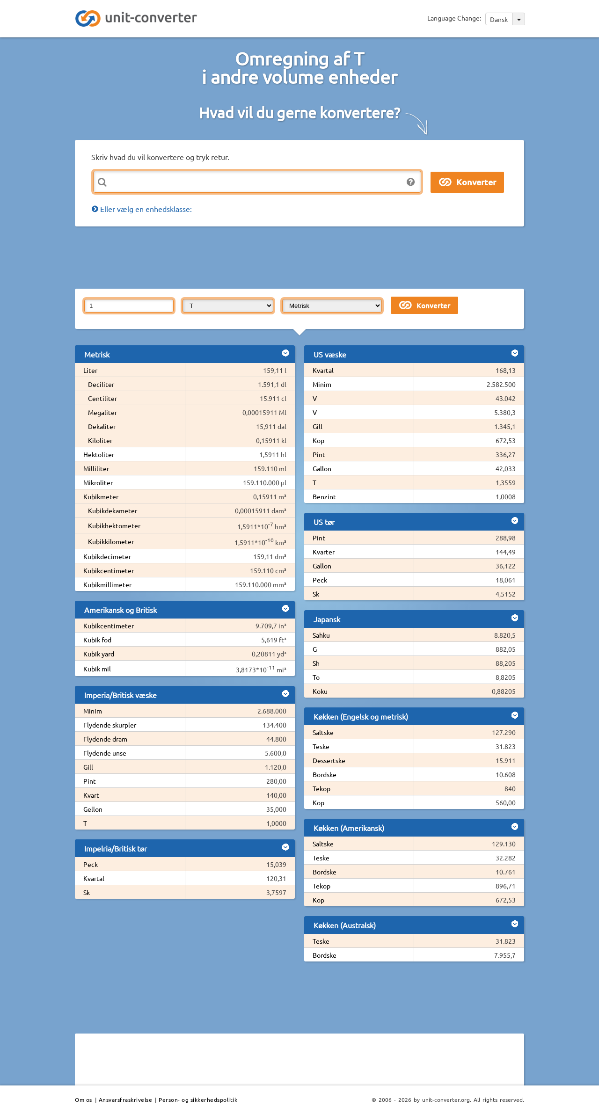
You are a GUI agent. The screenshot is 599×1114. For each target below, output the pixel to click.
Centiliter (102, 398)
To (316, 677)
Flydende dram (105, 739)
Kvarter (324, 551)
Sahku (321, 635)
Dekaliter (102, 426)
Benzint (324, 496)
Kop (318, 440)
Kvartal (93, 878)
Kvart (91, 795)
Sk (86, 892)
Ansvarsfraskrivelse (126, 1099)
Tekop (321, 788)
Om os (83, 1099)
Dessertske (329, 760)
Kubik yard (98, 653)
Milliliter (96, 468)
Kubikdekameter (112, 510)
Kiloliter (100, 440)
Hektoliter (98, 454)
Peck (90, 864)
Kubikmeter (100, 496)
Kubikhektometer (114, 525)
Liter (90, 370)
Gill (88, 767)
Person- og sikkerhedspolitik (198, 1099)
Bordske (324, 774)
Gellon (92, 809)
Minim (92, 710)
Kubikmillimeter (107, 584)
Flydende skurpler (109, 725)
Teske (321, 746)
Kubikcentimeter (108, 570)
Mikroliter (98, 482)
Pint (89, 781)
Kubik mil (97, 668)
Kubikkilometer (111, 541)
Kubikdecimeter (107, 556)
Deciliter (101, 384)
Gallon (322, 468)
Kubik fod (97, 639)
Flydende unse (104, 753)
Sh (316, 663)
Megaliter (102, 412)
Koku (320, 691)
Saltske (323, 732)
